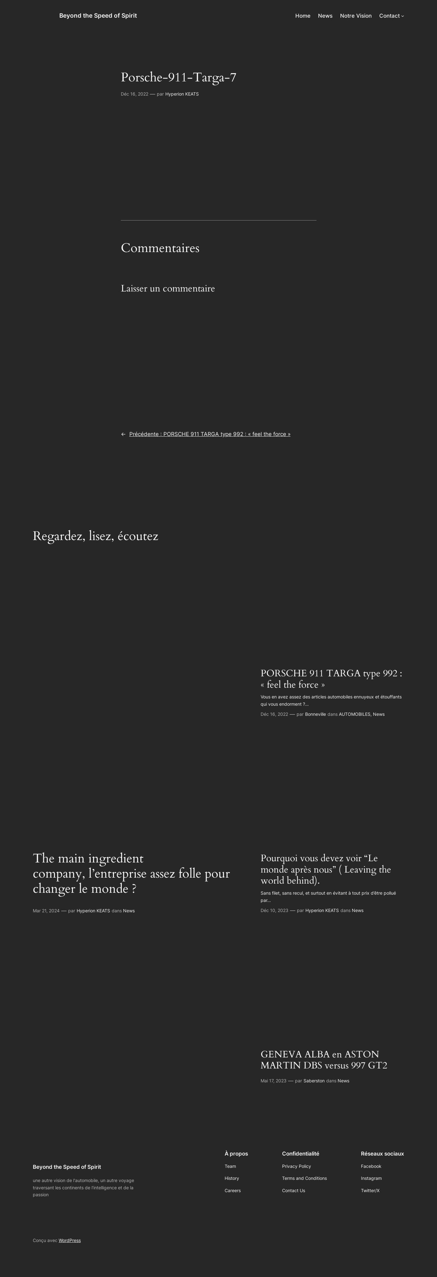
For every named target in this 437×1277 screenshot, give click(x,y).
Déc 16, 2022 (134, 94)
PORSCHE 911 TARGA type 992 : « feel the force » (331, 679)
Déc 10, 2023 (274, 910)
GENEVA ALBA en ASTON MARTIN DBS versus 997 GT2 (324, 1060)
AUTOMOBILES (354, 714)
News (129, 910)
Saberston (314, 1080)
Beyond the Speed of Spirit (98, 15)
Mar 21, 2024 (46, 910)
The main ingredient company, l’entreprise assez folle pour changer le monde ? (131, 874)
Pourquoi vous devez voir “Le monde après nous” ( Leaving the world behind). (326, 870)
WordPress (70, 1240)
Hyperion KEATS (182, 94)
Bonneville (315, 714)
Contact (389, 16)
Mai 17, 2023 (273, 1080)
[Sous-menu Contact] (402, 15)
